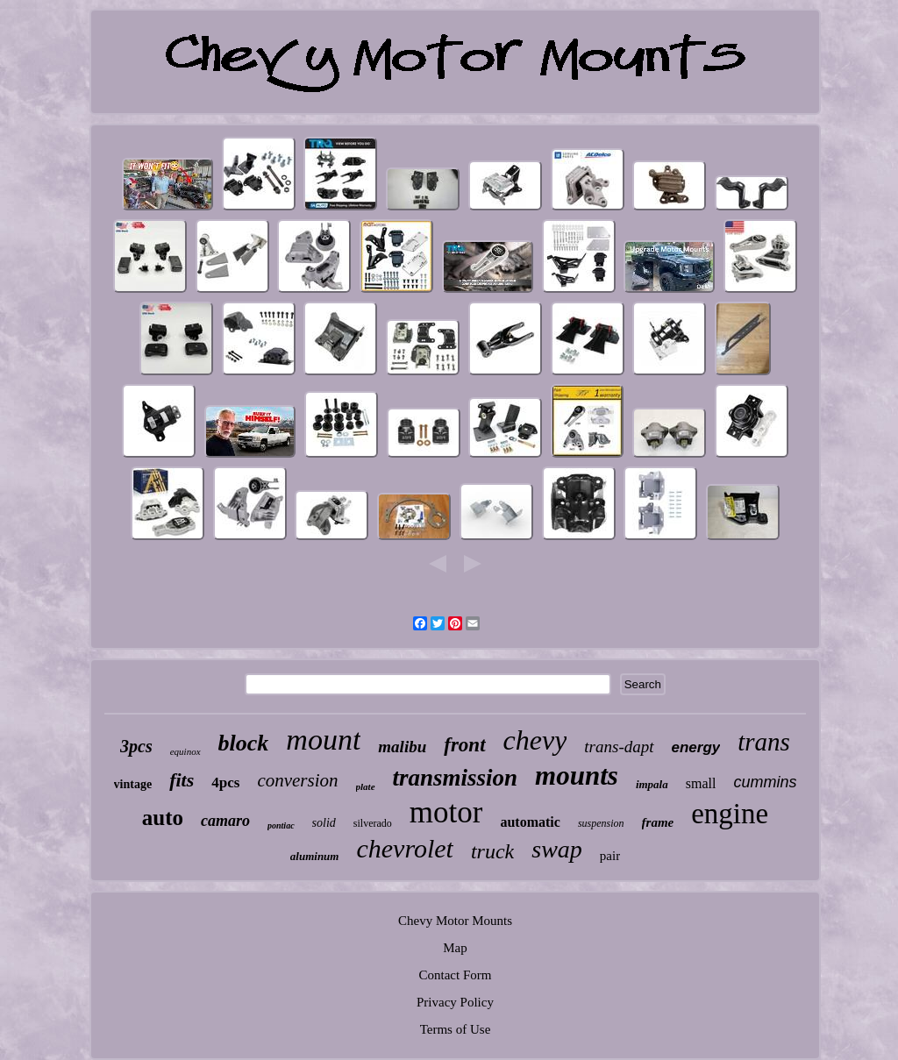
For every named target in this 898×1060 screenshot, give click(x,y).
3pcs (136, 746)
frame (658, 822)
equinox (185, 751)
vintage (133, 784)
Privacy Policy (455, 1002)
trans (764, 742)
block (243, 743)
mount (323, 739)
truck (492, 851)
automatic (529, 822)
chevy (535, 740)
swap (556, 849)
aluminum (314, 856)
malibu (402, 746)
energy (696, 747)
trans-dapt (618, 746)
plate (365, 786)
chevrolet (404, 848)
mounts (576, 775)
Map (455, 948)
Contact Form (455, 975)
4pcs (225, 782)
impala (652, 784)
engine (729, 813)
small (701, 783)
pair (610, 856)
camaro (225, 820)
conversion (297, 780)
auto (162, 817)
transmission (455, 778)
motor (446, 812)
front (464, 745)
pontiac (281, 825)
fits (181, 780)
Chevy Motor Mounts (455, 921)
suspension (601, 823)
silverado (372, 823)
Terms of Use (455, 1029)
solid (324, 822)
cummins (764, 782)
